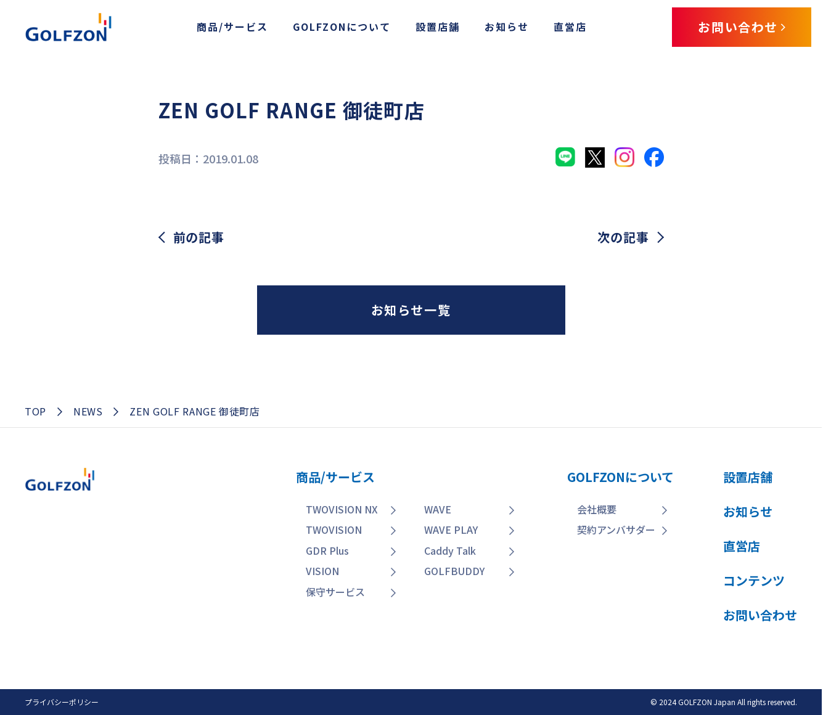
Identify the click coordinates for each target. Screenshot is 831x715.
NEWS (88, 411)
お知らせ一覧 (411, 310)
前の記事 (198, 237)
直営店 (570, 26)
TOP (35, 411)
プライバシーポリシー (62, 702)
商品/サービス (232, 26)
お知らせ (507, 26)
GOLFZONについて (342, 26)
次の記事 (623, 237)
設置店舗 (438, 26)
